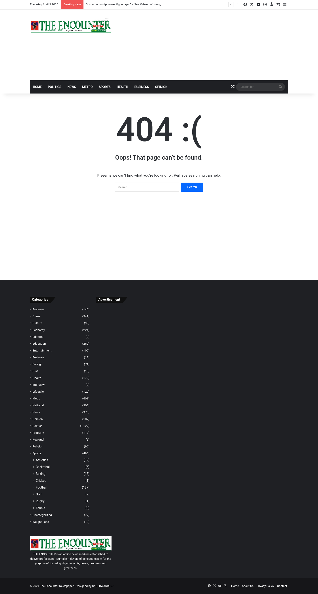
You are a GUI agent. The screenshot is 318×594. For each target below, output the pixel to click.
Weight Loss (40, 521)
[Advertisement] (203, 45)
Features (38, 357)
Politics (54, 87)
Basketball (43, 467)
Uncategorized (42, 515)
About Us (248, 586)
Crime (36, 316)
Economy (38, 330)
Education (39, 343)
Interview (38, 384)
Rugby (40, 501)
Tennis (40, 508)
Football (41, 487)
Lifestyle (38, 391)
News (71, 87)
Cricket (41, 480)
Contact (282, 586)
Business (141, 87)
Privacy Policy (265, 586)
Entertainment (41, 350)
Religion (37, 446)
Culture (37, 323)
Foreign (37, 364)
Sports (105, 87)
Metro (87, 87)
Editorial (37, 336)
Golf (39, 494)
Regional (38, 439)
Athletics (42, 460)
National (38, 405)
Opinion (161, 87)
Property (38, 432)
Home (37, 87)
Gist (35, 371)
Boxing (40, 474)
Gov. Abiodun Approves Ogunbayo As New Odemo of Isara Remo (127, 4)
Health (122, 87)
